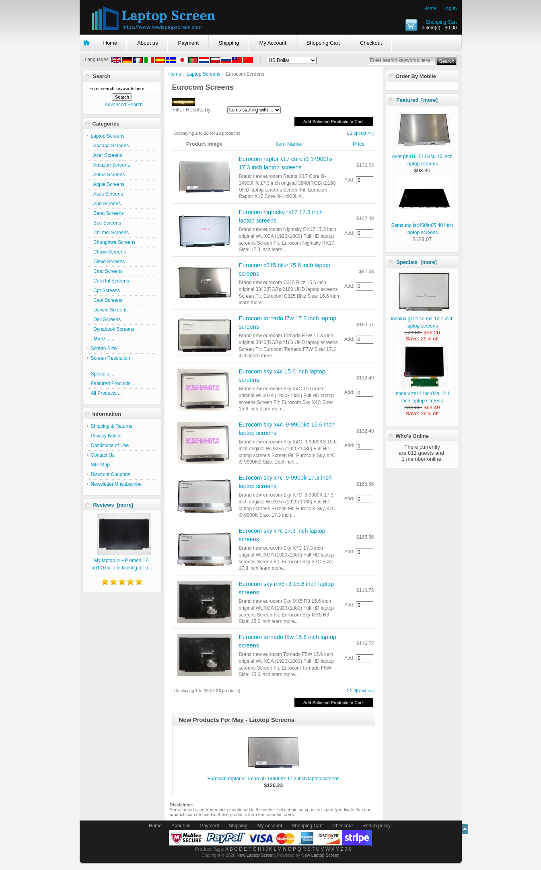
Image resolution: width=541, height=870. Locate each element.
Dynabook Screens (112, 329)
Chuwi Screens (108, 252)
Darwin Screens (109, 310)
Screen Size (104, 348)
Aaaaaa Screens (110, 145)
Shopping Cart (441, 22)
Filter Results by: (192, 110)
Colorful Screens (110, 281)
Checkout (371, 43)
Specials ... (103, 374)
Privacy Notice (106, 436)
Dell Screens (106, 319)
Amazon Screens (110, 165)
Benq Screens (107, 213)
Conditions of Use (110, 445)
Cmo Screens (107, 271)
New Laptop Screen (256, 855)
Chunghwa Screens (113, 242)
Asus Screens (107, 194)
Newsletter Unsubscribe (116, 484)
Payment (188, 43)
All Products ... (106, 393)
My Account (272, 43)
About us (147, 43)
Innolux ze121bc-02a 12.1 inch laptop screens (422, 393)
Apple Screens (108, 184)
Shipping (229, 43)
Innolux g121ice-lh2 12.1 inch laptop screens (422, 319)
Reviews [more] (113, 505)
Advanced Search (124, 104)
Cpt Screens (105, 290)
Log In (450, 8)
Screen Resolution (110, 358)
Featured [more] (417, 100)
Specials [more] (417, 262)
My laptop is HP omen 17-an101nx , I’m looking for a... (122, 560)
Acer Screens (106, 155)
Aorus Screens (108, 174)
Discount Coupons (110, 474)
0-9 (348, 849)
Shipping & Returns (111, 426)
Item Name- (289, 144)
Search (101, 76)
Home (430, 8)
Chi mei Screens (110, 232)
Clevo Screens (108, 261)
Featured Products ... (113, 383)
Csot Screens (107, 300)
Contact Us (103, 455)
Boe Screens (106, 223)
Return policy (376, 826)
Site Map (100, 465)
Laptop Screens (203, 74)
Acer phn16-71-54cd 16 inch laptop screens (422, 156)
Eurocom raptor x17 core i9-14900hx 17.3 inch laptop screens (273, 778)
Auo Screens (106, 203)
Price (359, 144)
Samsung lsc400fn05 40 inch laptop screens (422, 225)
